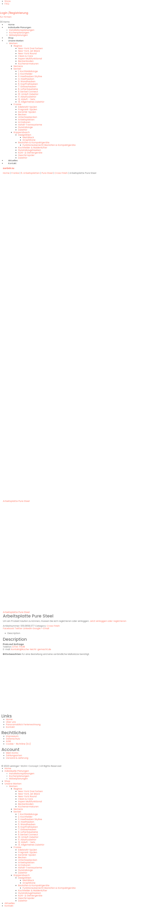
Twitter (19, 628)
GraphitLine (29, 140)
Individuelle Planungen (19, 27)
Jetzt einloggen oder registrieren (108, 621)
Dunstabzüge (25, 127)
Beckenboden (26, 61)
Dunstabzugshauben (29, 150)
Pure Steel (47, 173)
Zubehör (22, 129)
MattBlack (28, 137)
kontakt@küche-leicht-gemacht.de (31, 649)
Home (6, 173)
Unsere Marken (16, 40)
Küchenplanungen (19, 32)
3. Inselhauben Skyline (30, 76)
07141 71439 (18, 646)
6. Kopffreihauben (28, 84)
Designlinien (24, 134)
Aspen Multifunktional (30, 58)
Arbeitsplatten (26, 119)
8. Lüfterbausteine (28, 89)
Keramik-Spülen (27, 112)
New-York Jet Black (29, 51)
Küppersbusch (22, 132)
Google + (38, 628)
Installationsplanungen (21, 30)
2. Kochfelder (25, 73)
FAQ (7, 3)
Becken (22, 114)
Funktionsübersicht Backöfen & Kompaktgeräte (49, 145)
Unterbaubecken (27, 117)
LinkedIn (27, 628)
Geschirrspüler (26, 155)
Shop (7, 781)
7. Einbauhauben (27, 86)
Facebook (8, 628)
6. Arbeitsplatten (30, 173)
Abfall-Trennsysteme (30, 124)
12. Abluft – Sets (26, 99)
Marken (13, 43)
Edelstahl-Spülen (27, 107)
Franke (17, 104)
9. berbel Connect (28, 91)
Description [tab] (13, 633)
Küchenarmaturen (28, 63)
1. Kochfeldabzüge (28, 71)
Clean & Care (25, 56)
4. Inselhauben (26, 79)
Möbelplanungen (18, 778)
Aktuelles (10, 903)
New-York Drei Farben (30, 48)
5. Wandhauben (26, 81)
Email (46, 628)
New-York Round (27, 53)
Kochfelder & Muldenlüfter (32, 147)
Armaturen (24, 122)
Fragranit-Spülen (27, 109)
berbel (17, 68)
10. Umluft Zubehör (28, 94)
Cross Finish (61, 173)
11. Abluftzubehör (27, 96)
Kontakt (12, 163)
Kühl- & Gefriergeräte (30, 152)
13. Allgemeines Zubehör (31, 101)
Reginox (18, 45)
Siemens (18, 66)
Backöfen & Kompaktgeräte (33, 142)
